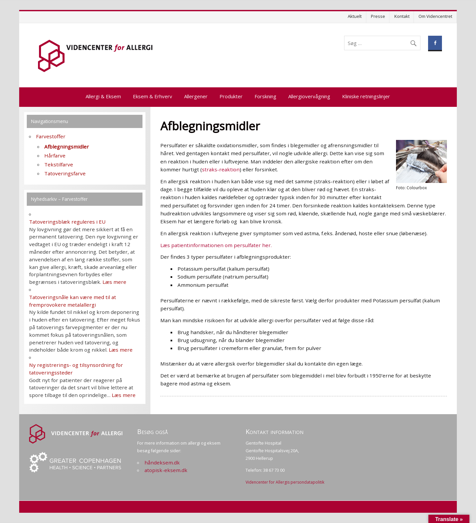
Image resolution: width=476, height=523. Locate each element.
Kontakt (402, 16)
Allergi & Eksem (103, 96)
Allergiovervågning (309, 96)
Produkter (231, 96)
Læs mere (114, 282)
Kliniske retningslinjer (366, 96)
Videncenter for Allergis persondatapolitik (285, 482)
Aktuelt (355, 16)
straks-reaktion (221, 169)
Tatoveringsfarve (65, 173)
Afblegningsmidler (66, 146)
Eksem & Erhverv (152, 96)
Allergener (196, 96)
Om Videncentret (435, 16)
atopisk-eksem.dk (165, 470)
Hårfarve (54, 155)
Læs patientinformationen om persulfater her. (216, 245)
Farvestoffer (50, 136)
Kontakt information (274, 431)
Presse (378, 16)
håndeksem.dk (162, 462)
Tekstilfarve (58, 164)
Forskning (265, 96)
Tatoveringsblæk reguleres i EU (67, 221)
